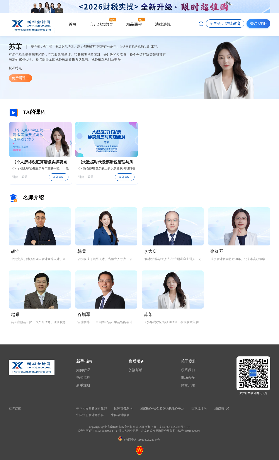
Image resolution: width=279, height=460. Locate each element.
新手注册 (83, 385)
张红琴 (216, 251)
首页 (73, 24)
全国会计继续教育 (225, 23)
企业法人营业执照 (127, 430)
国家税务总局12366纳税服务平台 (162, 408)
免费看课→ (20, 78)
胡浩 (15, 251)
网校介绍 (188, 385)
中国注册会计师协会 (90, 415)
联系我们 (188, 370)
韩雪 (81, 251)
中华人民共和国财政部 (91, 408)
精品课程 (134, 24)
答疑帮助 (136, 370)
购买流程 (83, 377)
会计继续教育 (101, 24)
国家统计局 (199, 408)
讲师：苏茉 (19, 177)
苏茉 (148, 314)
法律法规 (163, 24)
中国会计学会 (120, 415)
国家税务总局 (123, 408)
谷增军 (83, 314)
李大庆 (150, 251)
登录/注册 (258, 23)
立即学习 (59, 177)
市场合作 (188, 377)
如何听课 (83, 370)
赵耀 (15, 314)
